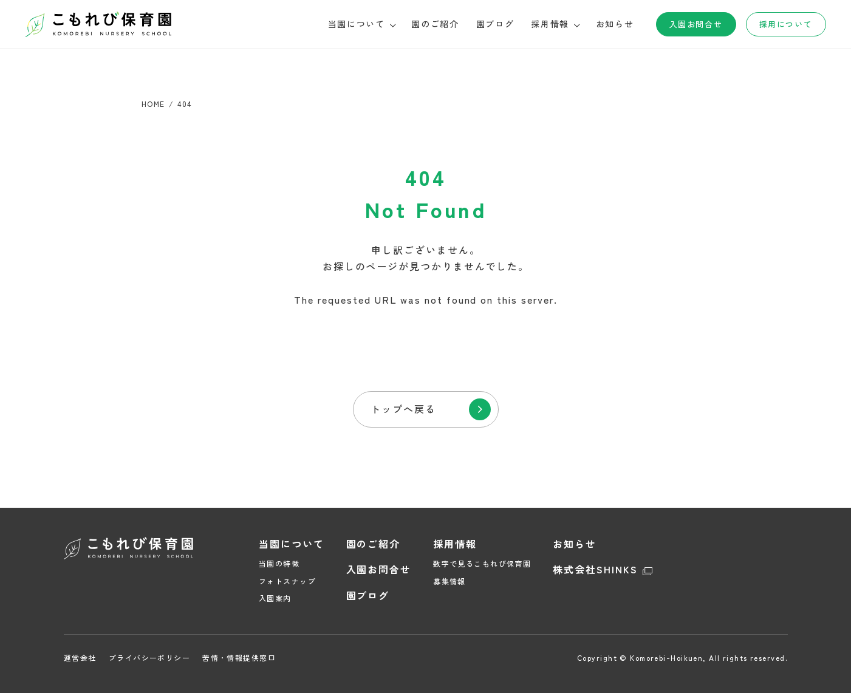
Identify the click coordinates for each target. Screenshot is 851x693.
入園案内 (275, 598)
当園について (291, 543)
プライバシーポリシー (149, 657)
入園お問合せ (695, 24)
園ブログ (495, 24)
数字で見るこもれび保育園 (482, 563)
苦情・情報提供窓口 (239, 657)
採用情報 (455, 543)
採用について (785, 24)
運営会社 (80, 657)
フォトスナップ (287, 581)
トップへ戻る (403, 408)
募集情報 (449, 581)
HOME (153, 103)
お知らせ (615, 24)
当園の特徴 (279, 563)
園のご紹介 (435, 24)
